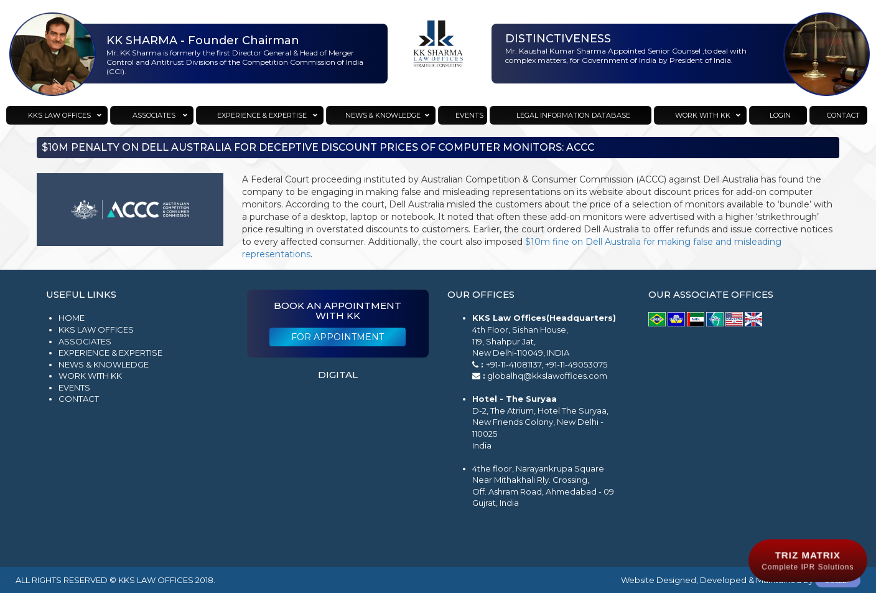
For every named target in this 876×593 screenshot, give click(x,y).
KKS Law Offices (96, 329)
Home (71, 318)
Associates (84, 341)
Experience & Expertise (110, 353)
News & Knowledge (103, 364)
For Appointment (337, 337)
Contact (78, 399)
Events (74, 387)
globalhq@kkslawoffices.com (547, 376)
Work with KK (90, 376)
